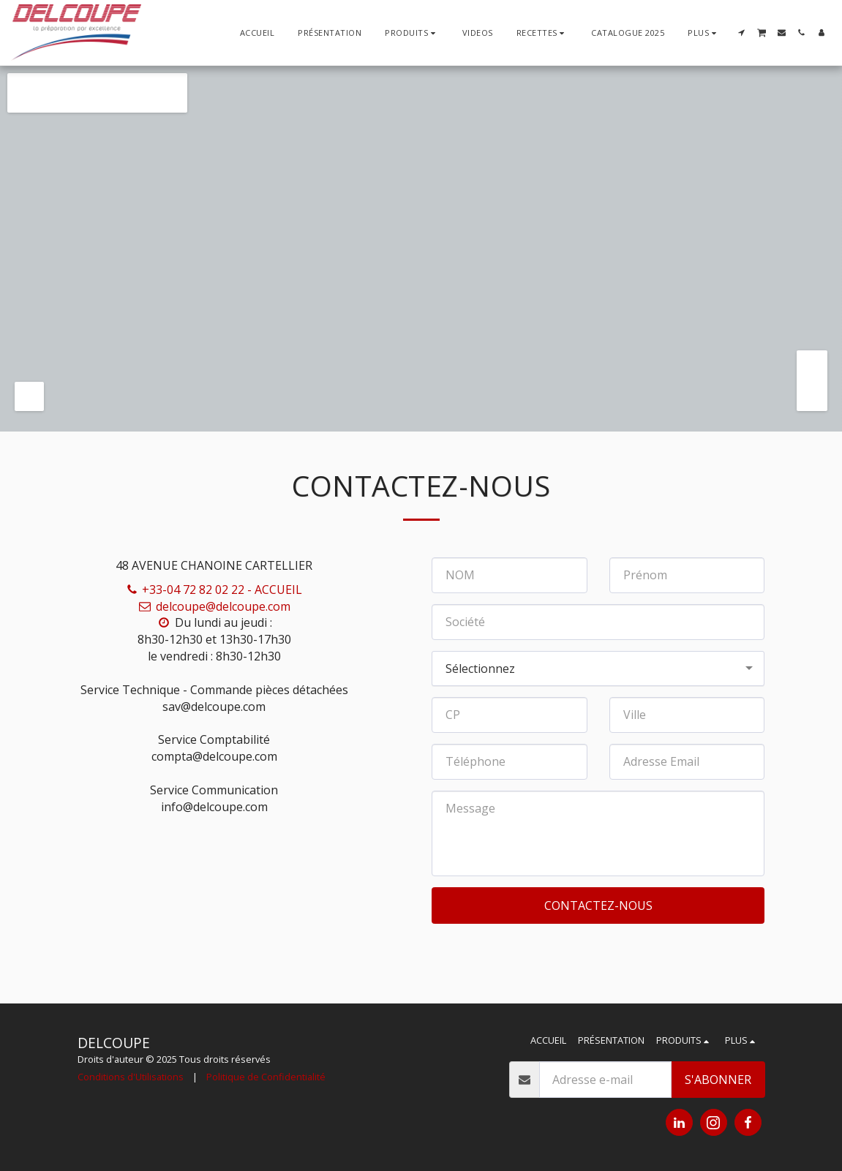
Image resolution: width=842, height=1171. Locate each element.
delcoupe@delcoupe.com (214, 606)
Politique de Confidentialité (266, 1076)
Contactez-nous (598, 905)
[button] (542, 32)
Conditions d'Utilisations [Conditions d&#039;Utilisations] (131, 1076)
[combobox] (598, 669)
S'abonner (718, 1080)
